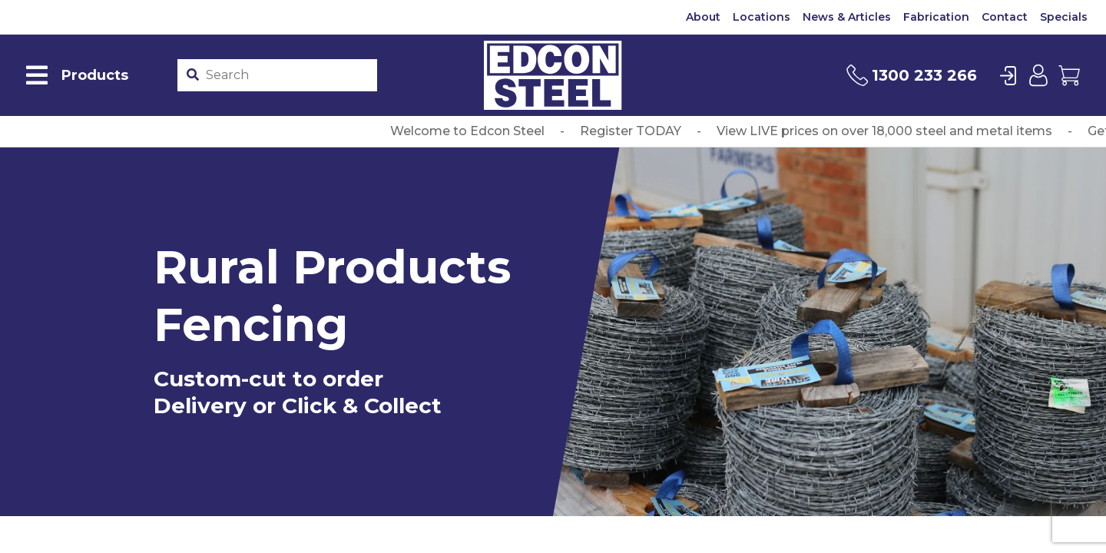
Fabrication (936, 17)
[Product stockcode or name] (287, 75)
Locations (761, 17)
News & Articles (847, 17)
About (703, 17)
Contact (1005, 17)
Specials (1064, 17)
